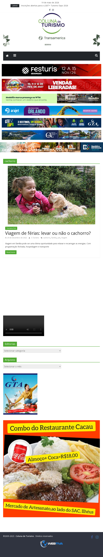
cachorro (46, 238)
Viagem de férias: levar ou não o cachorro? (48, 233)
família (54, 238)
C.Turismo (35, 238)
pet (59, 238)
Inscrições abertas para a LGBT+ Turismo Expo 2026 (44, 5)
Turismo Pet (11, 228)
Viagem (64, 238)
